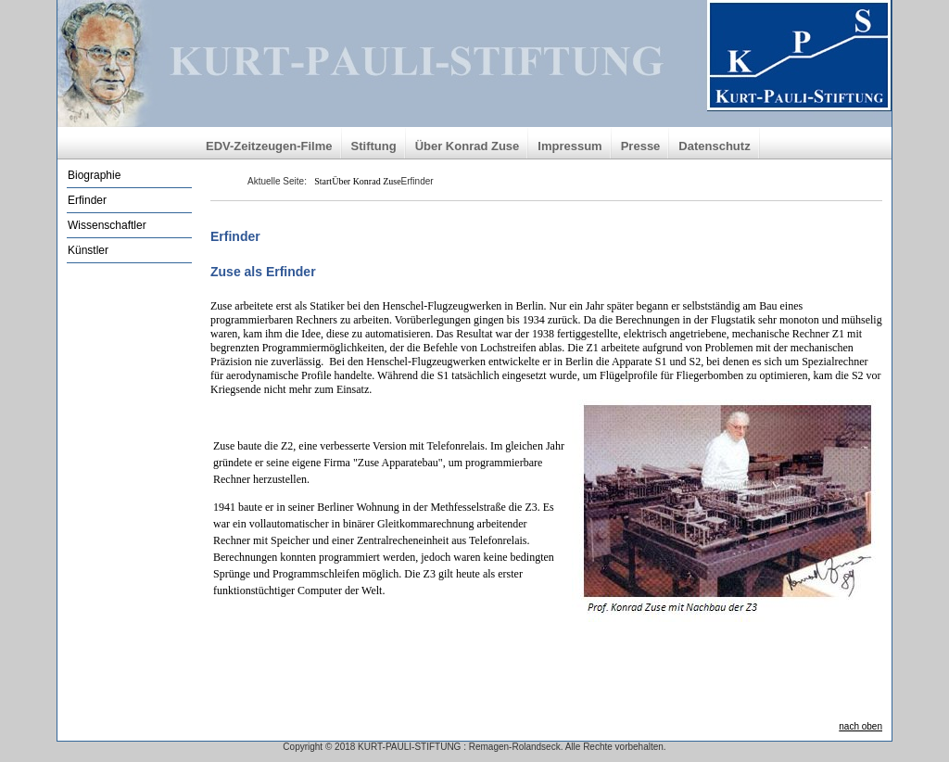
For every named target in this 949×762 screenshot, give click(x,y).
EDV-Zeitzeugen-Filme (269, 146)
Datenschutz (714, 146)
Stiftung (374, 146)
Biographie (94, 175)
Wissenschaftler (107, 225)
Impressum (569, 146)
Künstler (88, 250)
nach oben (860, 726)
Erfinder (87, 200)
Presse (641, 146)
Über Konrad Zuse (467, 146)
